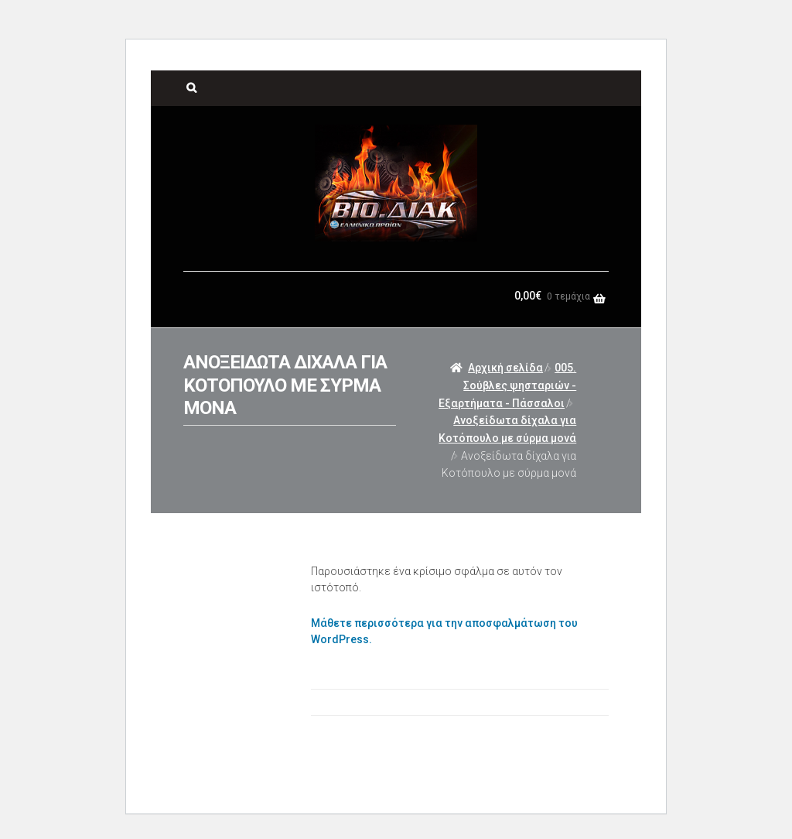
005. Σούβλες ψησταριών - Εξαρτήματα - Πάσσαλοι (507, 385)
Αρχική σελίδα (505, 367)
